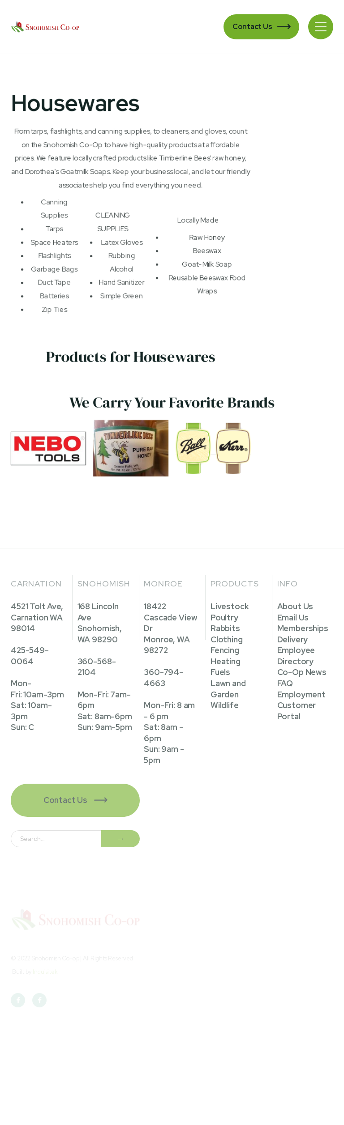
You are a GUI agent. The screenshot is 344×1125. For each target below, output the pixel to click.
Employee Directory (296, 656)
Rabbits (225, 628)
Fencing (225, 650)
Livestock (230, 606)
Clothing (227, 639)
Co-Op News (302, 672)
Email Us (293, 617)
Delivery (292, 639)
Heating (226, 661)
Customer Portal (296, 711)
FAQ (285, 683)
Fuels (220, 672)
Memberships (302, 628)
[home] (46, 27)
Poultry (224, 617)
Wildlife (225, 705)
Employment (301, 694)
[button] (320, 26)
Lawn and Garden (228, 689)
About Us (295, 606)
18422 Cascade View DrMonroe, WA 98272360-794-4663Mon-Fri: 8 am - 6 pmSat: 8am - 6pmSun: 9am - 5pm (170, 683)
